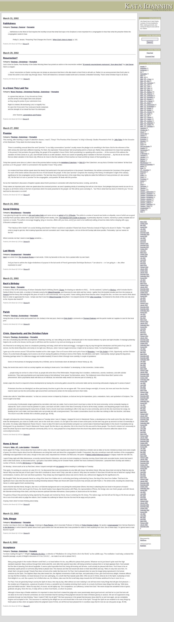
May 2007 (143, 408)
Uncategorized (16, 254)
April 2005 (143, 454)
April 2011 (143, 332)
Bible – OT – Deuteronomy (147, 104)
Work (141, 211)
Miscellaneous (16, 213)
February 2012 (144, 321)
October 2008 (144, 377)
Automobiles (143, 74)
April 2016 (143, 263)
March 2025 (143, 221)
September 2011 (144, 325)
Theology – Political (145, 202)
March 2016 (143, 265)
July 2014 (142, 280)
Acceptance (9, 547)
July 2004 (142, 470)
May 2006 (143, 430)
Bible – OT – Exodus (145, 108)
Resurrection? (10, 58)
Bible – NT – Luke (145, 88)
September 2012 (144, 310)
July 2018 (142, 238)
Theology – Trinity (145, 206)
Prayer (142, 177)
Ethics (142, 142)
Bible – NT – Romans (146, 99)
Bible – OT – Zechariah (146, 126)
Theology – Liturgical (145, 199)
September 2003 (144, 488)
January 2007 (144, 416)
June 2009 (143, 363)
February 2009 (144, 370)
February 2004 (144, 479)
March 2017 (143, 252)
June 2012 (143, 316)
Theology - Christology (19, 62)
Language (143, 155)
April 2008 (143, 388)
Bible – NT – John (145, 84)
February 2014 (144, 285)
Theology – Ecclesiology (146, 195)
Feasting (142, 148)
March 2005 (143, 456)
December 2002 (144, 505)
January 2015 (144, 272)
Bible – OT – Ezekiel (145, 110)
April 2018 (143, 241)
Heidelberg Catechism (69, 162)
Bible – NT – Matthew (146, 92)
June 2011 (143, 329)
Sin (141, 182)
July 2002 (142, 514)
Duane (61, 290)
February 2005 (144, 457)
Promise (7, 133)
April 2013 (143, 301)
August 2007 (143, 403)
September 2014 (144, 276)
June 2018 (143, 240)
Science (142, 181)
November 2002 (144, 506)
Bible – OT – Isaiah (145, 113)
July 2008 (142, 383)
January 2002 (144, 524)
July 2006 (142, 426)
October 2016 (144, 254)
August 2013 (143, 296)
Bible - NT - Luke (17, 447)
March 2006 (143, 434)
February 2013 (144, 303)
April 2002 (143, 519)
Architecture (143, 70)
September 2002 (144, 510)
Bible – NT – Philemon (146, 93)
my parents (60, 466)
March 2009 (143, 368)
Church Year (143, 133)
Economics (143, 139)
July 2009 (142, 361)
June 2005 (143, 450)
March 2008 (143, 390)
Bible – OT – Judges (145, 119)
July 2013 (142, 298)
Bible (141, 75)
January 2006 (144, 437)
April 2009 (143, 367)
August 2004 (143, 468)
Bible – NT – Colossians (146, 83)
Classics (142, 135)
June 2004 (143, 472)
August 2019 (143, 227)
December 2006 (144, 417)
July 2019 (142, 229)
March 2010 (143, 354)
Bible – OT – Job (144, 115)
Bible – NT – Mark (145, 90)
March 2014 (143, 283)
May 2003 (143, 495)
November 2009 (144, 358)
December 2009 (144, 356)
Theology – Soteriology (146, 204)
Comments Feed (149, 56)
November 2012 (144, 309)
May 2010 (143, 352)
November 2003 (144, 485)
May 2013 (143, 299)
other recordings (95, 297)
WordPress (143, 540)
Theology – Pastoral (145, 201)
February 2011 (144, 336)
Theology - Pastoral (18, 27)
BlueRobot (143, 545)
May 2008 (143, 387)
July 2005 (142, 448)
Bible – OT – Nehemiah (146, 123)
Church (142, 132)
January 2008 (144, 394)
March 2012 (143, 319)
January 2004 (144, 481)
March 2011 (143, 334)
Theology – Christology (146, 193)
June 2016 (143, 260)
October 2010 (144, 343)
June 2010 (143, 350)
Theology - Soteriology (41, 92)
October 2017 (144, 249)
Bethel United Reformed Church (98, 455)
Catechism (143, 128)
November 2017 (144, 247)
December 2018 (144, 232)
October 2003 (144, 486)
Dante (32, 238)
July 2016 (142, 258)
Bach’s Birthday (11, 283)
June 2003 (143, 494)
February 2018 (144, 243)
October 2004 (144, 465)
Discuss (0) (26, 44)
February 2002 (144, 523)
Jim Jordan (104, 351)
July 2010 (142, 348)
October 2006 (144, 421)
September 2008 (144, 379)
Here (5, 257)
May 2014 (143, 281)
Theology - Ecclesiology (19, 316)
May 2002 (143, 517)
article (61, 215)
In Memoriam (143, 153)
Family (142, 144)
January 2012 (144, 323)
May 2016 (143, 261)
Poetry (142, 173)
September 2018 (144, 234)
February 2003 (144, 501)
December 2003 (144, 483)
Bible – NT (143, 77)
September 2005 (144, 445)
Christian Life (143, 130)
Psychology (143, 179)
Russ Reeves (48, 525)
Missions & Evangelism (146, 164)
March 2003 (143, 499)
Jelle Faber (118, 140)
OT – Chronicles (144, 170)
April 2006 (143, 432)
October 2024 (144, 223)
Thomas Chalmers (89, 318)
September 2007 (144, 401)
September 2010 (144, 345)
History (142, 152)
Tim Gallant (38, 463)
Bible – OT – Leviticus (146, 121)
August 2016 (143, 256)
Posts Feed (150, 53)
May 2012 (143, 318)
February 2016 (144, 267)
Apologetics (143, 68)
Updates (26, 447)
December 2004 (144, 461)
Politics (142, 175)
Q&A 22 (82, 162)
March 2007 (143, 412)
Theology (142, 190)
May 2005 (143, 452)
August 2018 (143, 236)
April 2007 (143, 410)
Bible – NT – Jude (145, 86)
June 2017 (143, 250)
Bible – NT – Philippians (146, 95)
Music (13, 92)
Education (143, 141)
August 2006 (143, 425)
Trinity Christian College (90, 525)
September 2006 (144, 423)
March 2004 (143, 477)
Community (143, 137)
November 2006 (144, 419)
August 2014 (143, 278)
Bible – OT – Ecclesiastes (147, 106)
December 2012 (144, 307)
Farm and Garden (145, 146)
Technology (143, 186)
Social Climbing (11, 209)
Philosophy (143, 171)
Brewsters (91, 351)
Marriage (142, 159)
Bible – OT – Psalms (145, 124)
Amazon (6, 294)
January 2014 (144, 287)
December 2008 (144, 374)
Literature (142, 157)
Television (143, 188)
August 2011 (143, 327)
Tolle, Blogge (9, 518)
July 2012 (142, 314)
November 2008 (144, 376)
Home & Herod (10, 443)
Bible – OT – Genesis (146, 112)
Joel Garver (129, 64)
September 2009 (144, 359)
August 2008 (143, 381)
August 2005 (143, 446)
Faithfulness (9, 23)
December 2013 (144, 289)
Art (141, 72)
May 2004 (143, 474)
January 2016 (144, 269)
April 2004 (143, 475)
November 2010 (144, 341)
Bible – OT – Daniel (145, 103)
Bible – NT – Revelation (146, 97)
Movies (142, 166)
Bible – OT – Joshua (145, 117)
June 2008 (143, 385)
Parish (6, 312)
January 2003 (144, 503)
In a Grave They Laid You (15, 88)
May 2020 (143, 225)
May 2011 (143, 330)
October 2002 (144, 508)
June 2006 (143, 428)
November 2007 (144, 397)
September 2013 (144, 294)
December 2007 (144, 396)
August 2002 (143, 512)
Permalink (30, 27)
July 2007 (142, 405)
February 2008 (144, 392)
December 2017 (144, 245)
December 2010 (144, 339)
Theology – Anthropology (147, 191)
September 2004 (144, 466)
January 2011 (144, 338)
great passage (113, 525)
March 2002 (143, 521)
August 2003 (143, 490)
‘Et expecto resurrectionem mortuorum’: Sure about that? (102, 64)
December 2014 (144, 274)
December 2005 (144, 439)
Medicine (142, 161)
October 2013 (144, 292)
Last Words (9, 251)
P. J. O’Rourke (70, 215)
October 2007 (144, 399)
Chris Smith (68, 318)
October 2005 (144, 443)
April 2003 (143, 497)
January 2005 (144, 459)
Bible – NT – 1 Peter (145, 79)
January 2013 (144, 305)
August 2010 (143, 347)
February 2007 (144, 414)
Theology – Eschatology (146, 197)
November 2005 (144, 441)
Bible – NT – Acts (145, 81)
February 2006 (144, 436)
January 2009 (144, 372)
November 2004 (144, 463)
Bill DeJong (27, 463)
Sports (142, 184)
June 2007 (143, 407)
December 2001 (144, 526)
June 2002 (143, 515)
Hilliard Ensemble (54, 292)
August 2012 (143, 312)
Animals (142, 66)
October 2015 (144, 270)
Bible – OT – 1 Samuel (146, 101)
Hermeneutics (144, 150)
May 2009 (143, 365)
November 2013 (144, 290)
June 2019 (143, 231)
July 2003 (142, 492)
